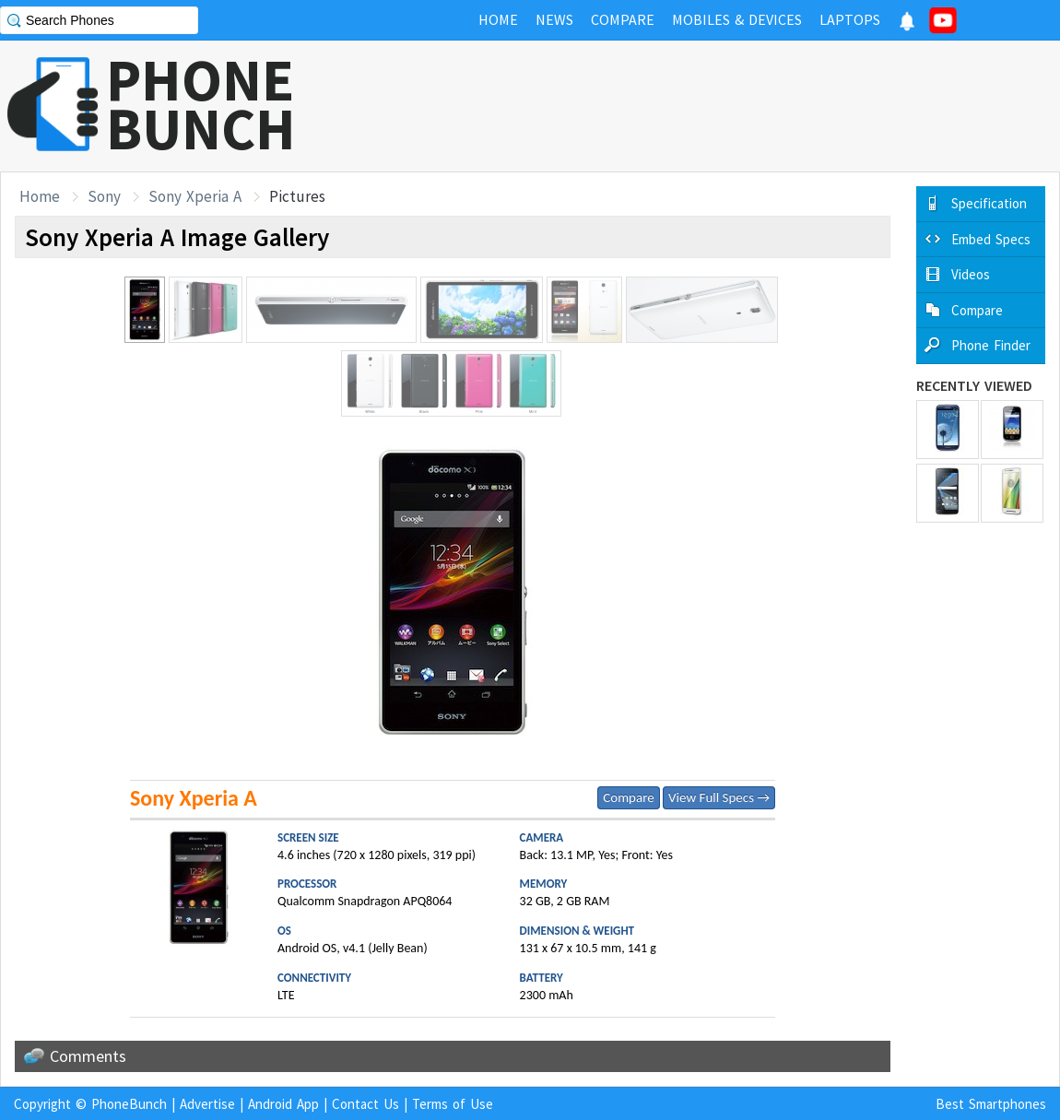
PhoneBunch (129, 1104)
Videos (970, 274)
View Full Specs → (719, 797)
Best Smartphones (991, 1104)
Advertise (207, 1104)
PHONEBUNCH (201, 104)
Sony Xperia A (194, 196)
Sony (104, 196)
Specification (989, 203)
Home (39, 196)
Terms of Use (452, 1104)
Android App (283, 1104)
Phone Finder (991, 345)
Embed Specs (991, 239)
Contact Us (365, 1104)
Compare (628, 797)
